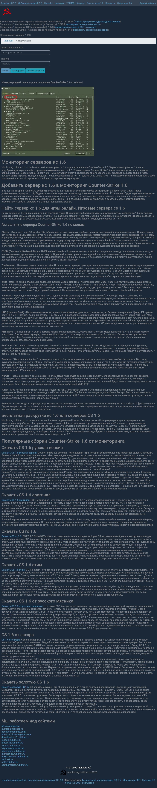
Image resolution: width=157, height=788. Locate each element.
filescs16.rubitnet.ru (12, 742)
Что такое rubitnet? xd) (78, 767)
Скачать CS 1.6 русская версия (19, 452)
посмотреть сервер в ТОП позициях (75, 27)
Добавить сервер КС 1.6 (30, 3)
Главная (8, 40)
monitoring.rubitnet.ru (13, 753)
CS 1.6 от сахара (11, 639)
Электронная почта (12, 47)
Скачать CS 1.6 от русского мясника (22, 606)
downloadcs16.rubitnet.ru (15, 737)
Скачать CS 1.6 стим (13, 569)
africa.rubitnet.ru (11, 726)
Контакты (110, 3)
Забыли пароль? (35, 70)
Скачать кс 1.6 (124, 3)
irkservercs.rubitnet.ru (13, 751)
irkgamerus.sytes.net (13, 748)
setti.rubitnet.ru (10, 762)
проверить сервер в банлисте (83, 24)
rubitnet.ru (7, 759)
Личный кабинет (147, 3)
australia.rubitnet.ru (12, 728)
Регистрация (18, 70)
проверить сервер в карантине (90, 29)
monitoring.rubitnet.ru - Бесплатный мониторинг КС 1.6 (32, 780)
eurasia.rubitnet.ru (11, 740)
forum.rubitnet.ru (11, 745)
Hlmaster (48, 3)
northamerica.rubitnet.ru (15, 756)
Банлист (80, 3)
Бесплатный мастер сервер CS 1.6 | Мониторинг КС (111, 780)
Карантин (59, 3)
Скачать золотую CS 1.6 (15, 687)
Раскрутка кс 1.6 (95, 3)
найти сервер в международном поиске (97, 21)
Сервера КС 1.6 (8, 3)
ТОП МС (70, 3)
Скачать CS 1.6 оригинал (16, 500)
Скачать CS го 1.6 (11, 536)
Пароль (5, 58)
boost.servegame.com (14, 731)
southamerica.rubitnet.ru (15, 764)
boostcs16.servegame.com (16, 734)
